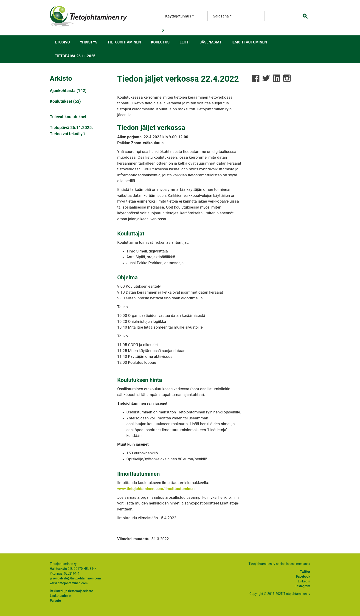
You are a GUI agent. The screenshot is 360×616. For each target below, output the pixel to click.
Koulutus (160, 42)
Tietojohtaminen (124, 42)
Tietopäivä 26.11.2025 (75, 56)
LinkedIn (304, 581)
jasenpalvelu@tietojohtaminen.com (75, 578)
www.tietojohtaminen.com (69, 583)
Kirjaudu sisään (163, 30)
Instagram (302, 586)
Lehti (184, 42)
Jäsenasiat (211, 42)
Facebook (303, 576)
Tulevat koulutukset (68, 116)
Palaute (55, 600)
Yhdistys (88, 42)
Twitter (305, 571)
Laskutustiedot (60, 596)
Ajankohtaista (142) (68, 90)
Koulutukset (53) (65, 101)
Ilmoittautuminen (249, 42)
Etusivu (62, 42)
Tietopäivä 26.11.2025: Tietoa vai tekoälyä (71, 130)
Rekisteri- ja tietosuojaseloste (71, 591)
